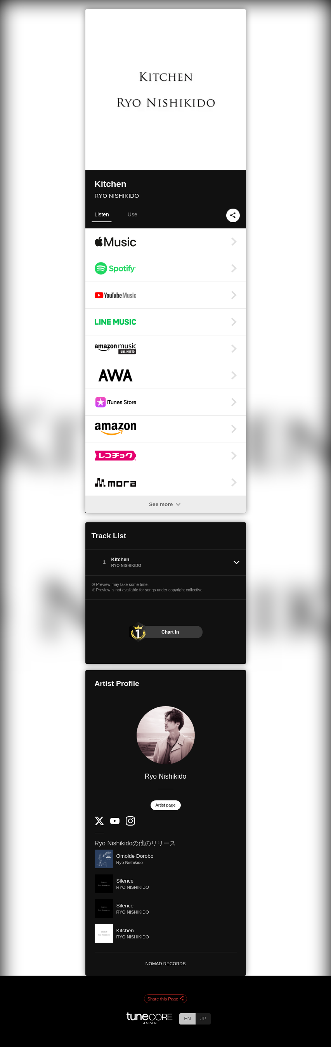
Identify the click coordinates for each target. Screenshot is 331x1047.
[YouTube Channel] (115, 822)
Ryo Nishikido (166, 776)
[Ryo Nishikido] (166, 735)
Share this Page (165, 999)
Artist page (166, 805)
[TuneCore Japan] (150, 1022)
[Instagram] (130, 824)
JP (203, 1018)
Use (132, 214)
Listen (102, 214)
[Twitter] (99, 823)
